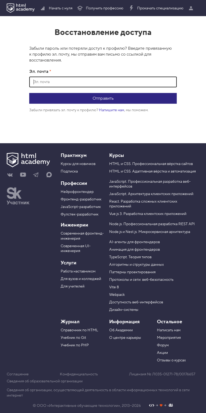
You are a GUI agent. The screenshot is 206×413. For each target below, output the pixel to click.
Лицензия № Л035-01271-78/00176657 (162, 374)
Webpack (117, 294)
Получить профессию (100, 8)
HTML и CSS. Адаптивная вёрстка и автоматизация (152, 171)
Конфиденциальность (79, 374)
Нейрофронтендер (77, 191)
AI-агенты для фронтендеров (134, 242)
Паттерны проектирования (132, 272)
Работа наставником (78, 271)
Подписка (69, 171)
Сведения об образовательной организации (45, 381)
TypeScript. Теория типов (130, 257)
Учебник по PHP (75, 345)
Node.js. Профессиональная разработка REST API (152, 224)
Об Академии (121, 330)
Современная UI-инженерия (76, 248)
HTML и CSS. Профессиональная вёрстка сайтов (151, 163)
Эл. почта (39, 71)
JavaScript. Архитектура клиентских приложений (151, 194)
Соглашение (18, 374)
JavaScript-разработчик (81, 206)
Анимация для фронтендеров (134, 249)
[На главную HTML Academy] (30, 161)
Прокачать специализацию (155, 8)
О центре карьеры (125, 337)
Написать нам (169, 330)
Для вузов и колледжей (81, 278)
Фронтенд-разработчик (81, 199)
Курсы (116, 155)
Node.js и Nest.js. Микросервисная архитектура (149, 231)
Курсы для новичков (78, 163)
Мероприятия (169, 337)
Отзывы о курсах (171, 360)
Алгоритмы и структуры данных (136, 264)
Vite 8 (114, 287)
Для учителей (72, 286)
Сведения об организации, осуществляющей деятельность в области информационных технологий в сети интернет (98, 393)
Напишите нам (111, 110)
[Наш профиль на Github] (161, 406)
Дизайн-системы (123, 309)
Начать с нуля (56, 8)
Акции (162, 352)
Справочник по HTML (79, 330)
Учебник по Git (73, 337)
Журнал (70, 322)
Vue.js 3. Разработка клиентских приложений (147, 213)
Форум (163, 345)
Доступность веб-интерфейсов (136, 302)
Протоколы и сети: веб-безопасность (141, 279)
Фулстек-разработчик (79, 214)
